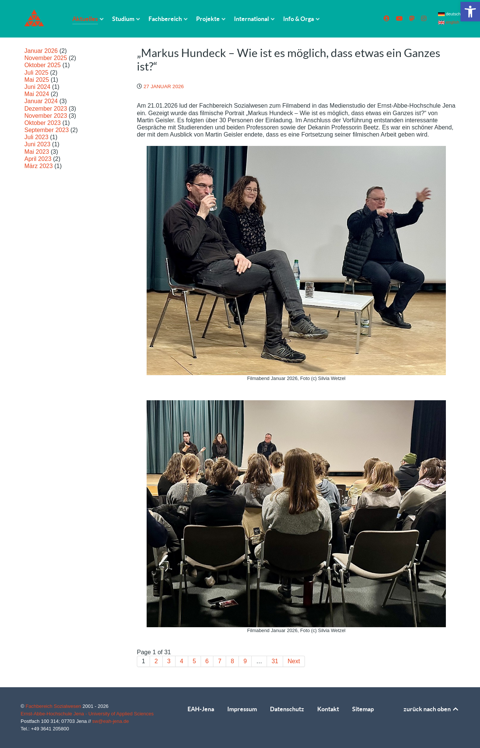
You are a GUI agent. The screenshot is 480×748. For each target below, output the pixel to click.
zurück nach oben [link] (431, 709)
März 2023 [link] (38, 166)
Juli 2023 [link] (36, 137)
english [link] (448, 22)
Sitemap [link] (363, 709)
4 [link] (181, 661)
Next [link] (294, 661)
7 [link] (219, 661)
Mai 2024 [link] (36, 94)
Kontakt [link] (328, 709)
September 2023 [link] (46, 130)
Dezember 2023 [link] (45, 108)
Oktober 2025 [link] (42, 65)
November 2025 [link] (45, 58)
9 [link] (245, 661)
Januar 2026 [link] (41, 51)
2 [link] (156, 661)
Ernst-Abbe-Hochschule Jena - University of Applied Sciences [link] (87, 713)
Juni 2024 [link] (37, 87)
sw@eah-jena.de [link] (110, 721)
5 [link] (194, 661)
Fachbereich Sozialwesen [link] (54, 706)
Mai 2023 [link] (36, 152)
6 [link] (207, 661)
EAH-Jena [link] (201, 709)
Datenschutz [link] (287, 709)
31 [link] (275, 661)
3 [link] (169, 661)
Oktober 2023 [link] (42, 123)
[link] (470, 11)
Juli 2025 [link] (36, 72)
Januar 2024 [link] (41, 101)
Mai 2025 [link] (36, 80)
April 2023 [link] (37, 159)
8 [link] (232, 661)
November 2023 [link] (45, 116)
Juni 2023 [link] (37, 144)
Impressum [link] (242, 709)
